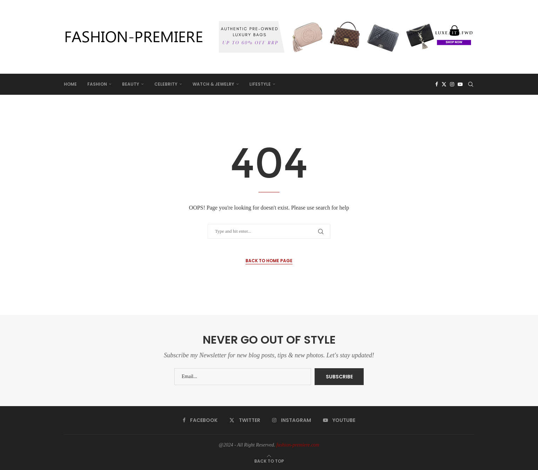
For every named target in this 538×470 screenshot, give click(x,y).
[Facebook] (436, 84)
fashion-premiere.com (297, 445)
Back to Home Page (269, 261)
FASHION (97, 84)
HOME (70, 84)
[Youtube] (460, 84)
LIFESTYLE (260, 84)
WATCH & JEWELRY (213, 84)
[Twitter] (444, 84)
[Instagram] (452, 84)
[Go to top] (269, 461)
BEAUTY (130, 84)
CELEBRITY (165, 84)
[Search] (470, 84)
